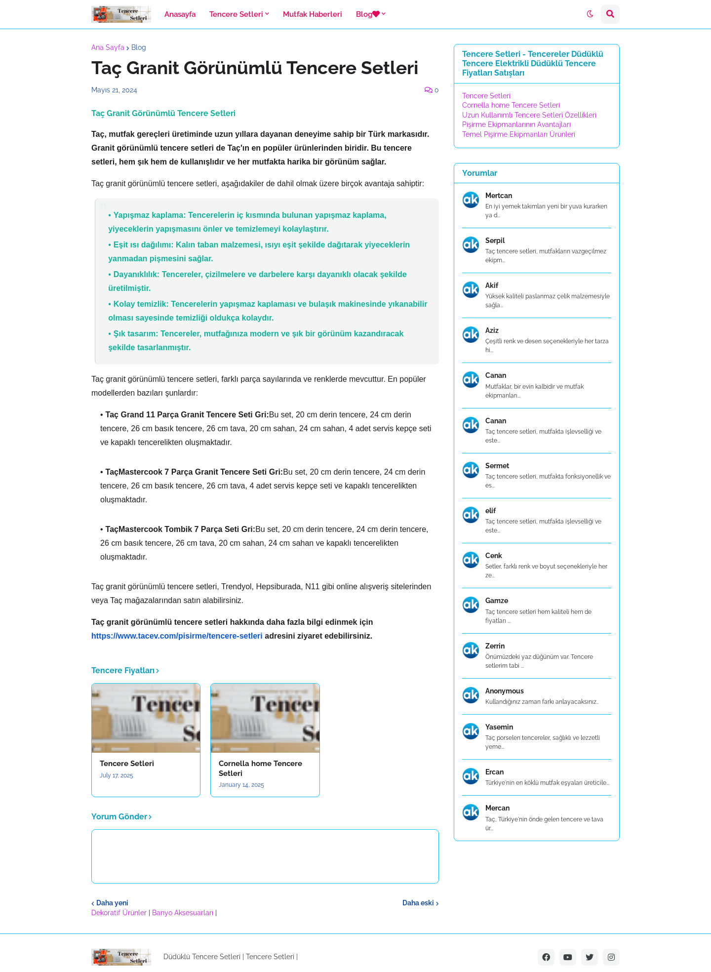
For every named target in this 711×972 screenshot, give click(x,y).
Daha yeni (112, 903)
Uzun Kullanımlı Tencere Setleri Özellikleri (529, 115)
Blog (138, 47)
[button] (590, 14)
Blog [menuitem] (368, 14)
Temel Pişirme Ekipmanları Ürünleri (518, 134)
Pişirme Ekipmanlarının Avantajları (516, 124)
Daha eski (418, 903)
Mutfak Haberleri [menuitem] (312, 14)
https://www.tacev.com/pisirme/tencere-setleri (177, 636)
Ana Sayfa (107, 47)
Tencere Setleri (127, 763)
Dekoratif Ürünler (120, 913)
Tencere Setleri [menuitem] (236, 14)
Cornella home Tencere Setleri (260, 768)
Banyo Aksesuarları (183, 913)
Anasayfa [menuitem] (180, 14)
